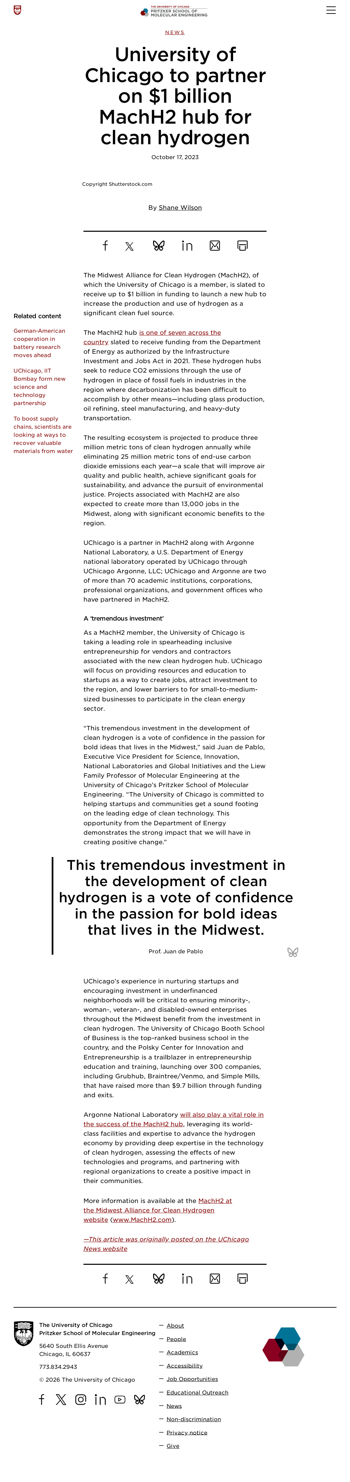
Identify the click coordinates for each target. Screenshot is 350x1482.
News (175, 32)
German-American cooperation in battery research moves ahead (39, 343)
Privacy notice (187, 1432)
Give (173, 1446)
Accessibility (185, 1365)
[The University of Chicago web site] (17, 10)
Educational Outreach (197, 1392)
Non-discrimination (194, 1419)
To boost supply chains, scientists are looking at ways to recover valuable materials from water (43, 435)
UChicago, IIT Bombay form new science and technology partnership (40, 387)
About (175, 1326)
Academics (182, 1352)
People (176, 1339)
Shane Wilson (180, 207)
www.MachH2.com (142, 1219)
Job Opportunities (192, 1379)
